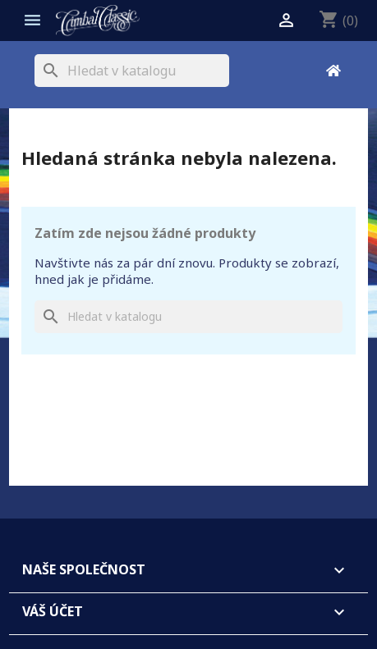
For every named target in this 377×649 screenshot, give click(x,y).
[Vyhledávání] (131, 70)
